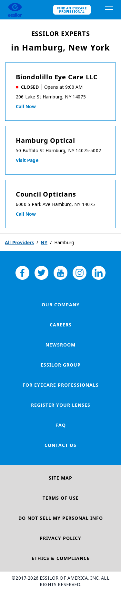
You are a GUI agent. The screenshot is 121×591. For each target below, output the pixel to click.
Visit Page (27, 160)
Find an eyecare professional (72, 10)
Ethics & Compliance (61, 558)
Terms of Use (61, 498)
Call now (26, 106)
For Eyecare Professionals (61, 385)
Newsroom (60, 345)
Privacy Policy (60, 538)
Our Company (61, 304)
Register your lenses (60, 405)
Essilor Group (61, 365)
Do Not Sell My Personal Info (60, 518)
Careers (61, 325)
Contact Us (60, 445)
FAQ (60, 425)
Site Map (60, 478)
